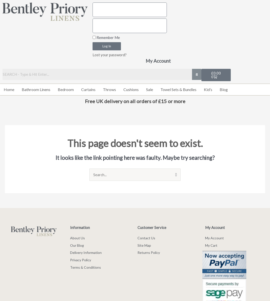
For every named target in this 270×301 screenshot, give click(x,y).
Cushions (131, 89)
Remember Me (106, 37)
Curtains (88, 89)
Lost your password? (110, 55)
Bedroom (66, 89)
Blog (224, 89)
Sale (149, 89)
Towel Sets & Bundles (178, 89)
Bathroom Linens (36, 89)
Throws (109, 89)
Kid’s (208, 89)
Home (9, 89)
